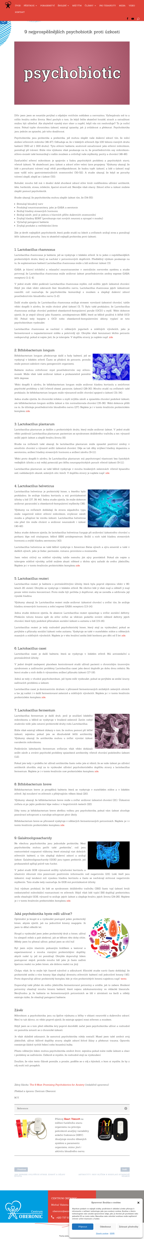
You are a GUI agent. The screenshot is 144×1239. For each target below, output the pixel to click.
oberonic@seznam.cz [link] (64, 1211)
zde (111, 337)
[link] (8, 10)
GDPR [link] (112, 1233)
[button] (138, 1202)
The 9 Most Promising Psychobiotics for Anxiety (57, 1084)
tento (123, 978)
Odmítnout (105, 1226)
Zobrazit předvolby (128, 1226)
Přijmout (82, 1226)
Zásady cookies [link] (102, 1233)
